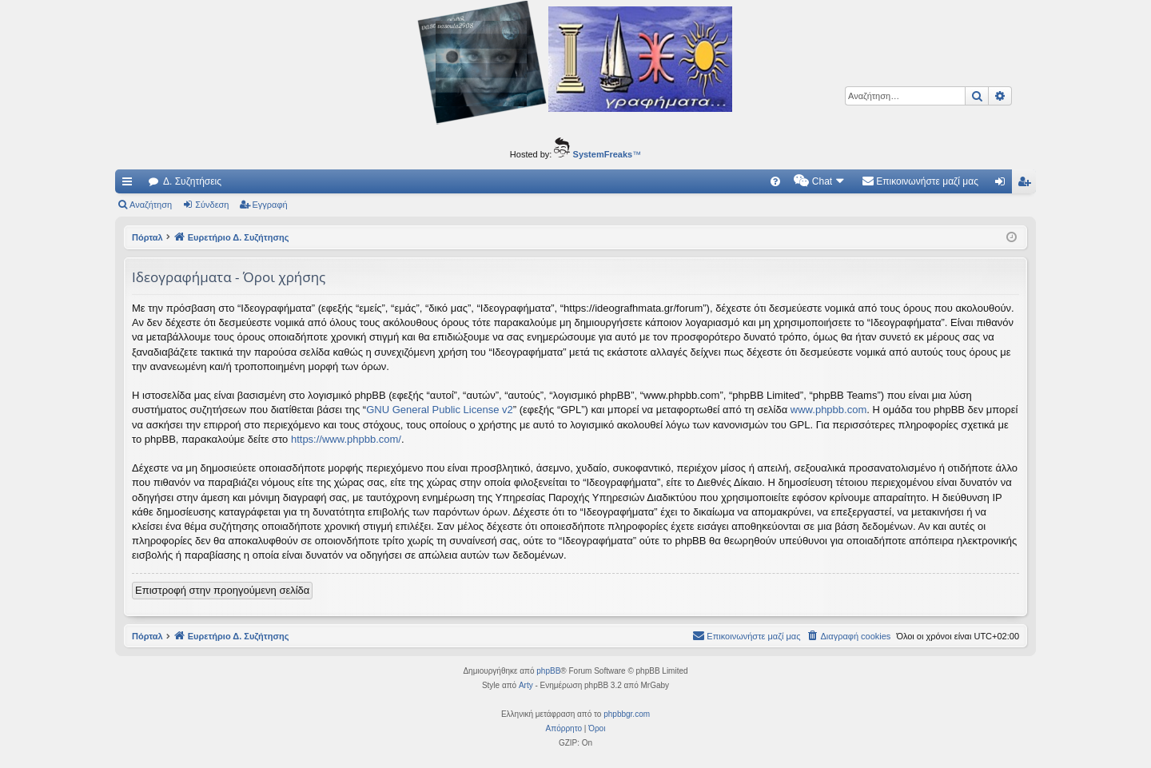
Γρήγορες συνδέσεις (130, 184)
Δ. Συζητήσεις (192, 181)
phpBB (548, 671)
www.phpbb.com (828, 410)
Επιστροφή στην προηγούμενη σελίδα (222, 590)
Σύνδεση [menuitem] (1003, 184)
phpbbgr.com (626, 714)
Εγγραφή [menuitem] (1027, 184)
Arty (526, 685)
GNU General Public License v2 (439, 410)
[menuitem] (775, 181)
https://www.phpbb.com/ (346, 439)
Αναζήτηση (150, 204)
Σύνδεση (212, 204)
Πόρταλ (147, 237)
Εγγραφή (270, 204)
